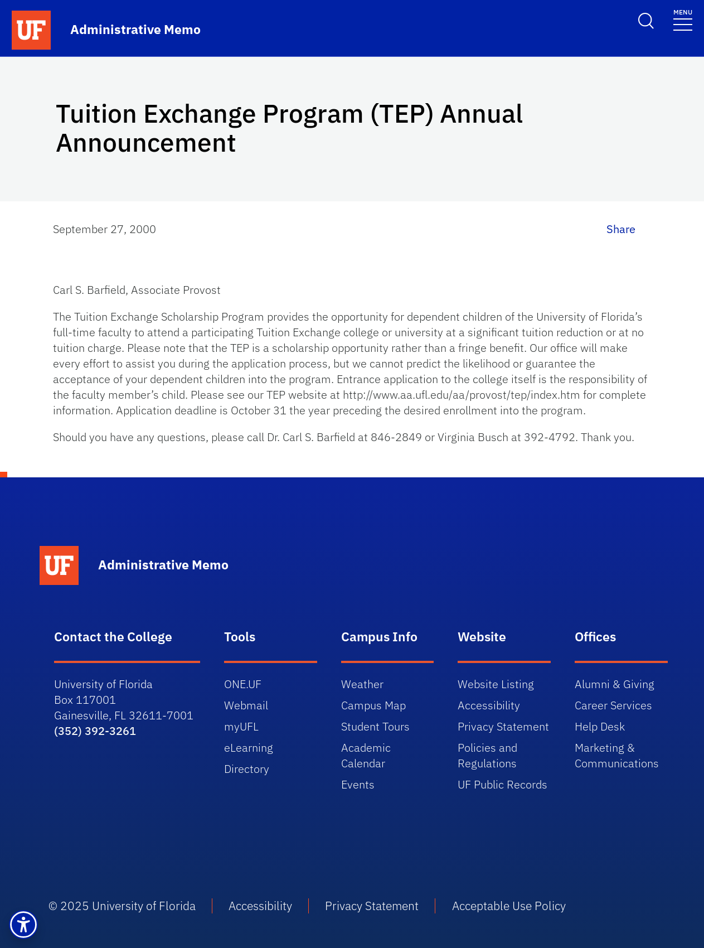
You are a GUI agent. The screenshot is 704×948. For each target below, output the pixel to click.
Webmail (246, 705)
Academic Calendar (366, 755)
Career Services (613, 705)
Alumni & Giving (614, 683)
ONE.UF (242, 683)
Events (358, 784)
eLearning (248, 747)
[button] (23, 924)
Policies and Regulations (487, 755)
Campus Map (373, 705)
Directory (246, 768)
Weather (362, 683)
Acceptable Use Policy (512, 905)
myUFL (241, 726)
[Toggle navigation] (682, 19)
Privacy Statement (503, 726)
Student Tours (375, 726)
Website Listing (496, 683)
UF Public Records (502, 784)
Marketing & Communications (617, 755)
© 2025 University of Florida (122, 905)
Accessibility (489, 705)
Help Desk (600, 726)
